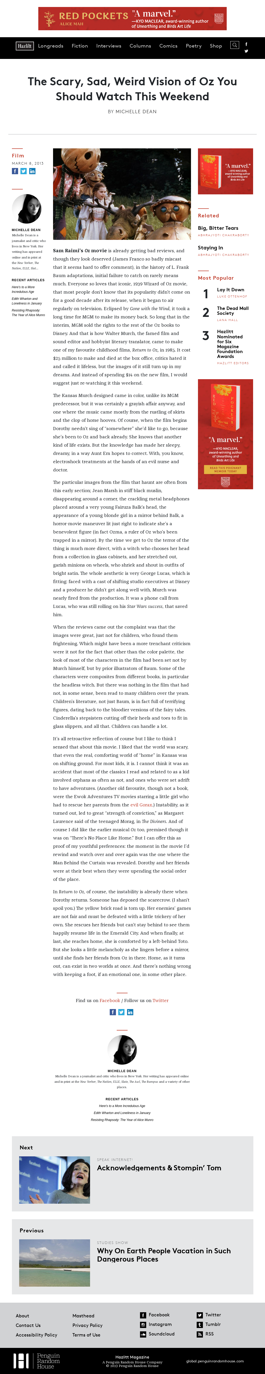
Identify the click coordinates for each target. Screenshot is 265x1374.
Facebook (246, 44)
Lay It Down (230, 289)
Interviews (108, 46)
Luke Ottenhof (232, 296)
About (22, 1315)
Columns (140, 46)
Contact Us (28, 1325)
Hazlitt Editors (233, 363)
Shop (216, 46)
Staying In (210, 247)
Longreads (50, 46)
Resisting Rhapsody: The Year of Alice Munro (122, 1120)
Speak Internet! (115, 1159)
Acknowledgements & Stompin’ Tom (159, 1167)
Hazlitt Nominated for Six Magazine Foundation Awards (230, 343)
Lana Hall (227, 320)
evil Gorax (141, 805)
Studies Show (112, 1242)
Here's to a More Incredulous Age (122, 1106)
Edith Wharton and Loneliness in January (122, 1113)
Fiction (80, 46)
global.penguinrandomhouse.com (215, 1361)
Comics (168, 46)
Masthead (83, 1315)
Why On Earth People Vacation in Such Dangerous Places (164, 1254)
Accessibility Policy (36, 1335)
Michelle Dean (136, 111)
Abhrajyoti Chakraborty (223, 235)
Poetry (194, 46)
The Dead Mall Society (233, 310)
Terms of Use (86, 1335)
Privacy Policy (87, 1325)
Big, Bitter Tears (218, 227)
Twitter (246, 51)
